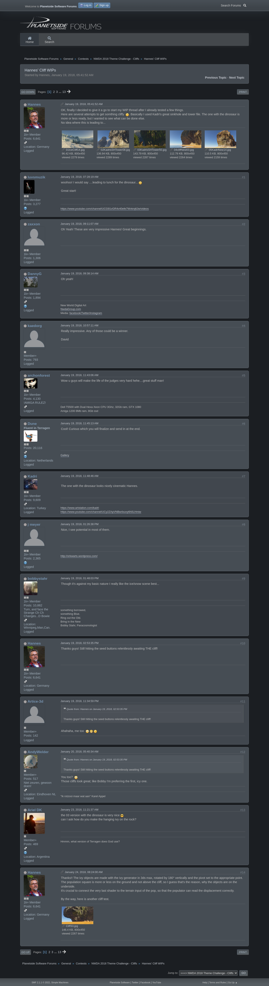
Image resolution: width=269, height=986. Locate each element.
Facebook (145, 982)
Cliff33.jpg (70, 927)
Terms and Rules (217, 982)
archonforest (39, 376)
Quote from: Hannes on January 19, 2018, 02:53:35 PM (97, 710)
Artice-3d (35, 702)
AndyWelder (38, 753)
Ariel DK (35, 811)
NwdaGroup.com (71, 310)
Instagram (96, 314)
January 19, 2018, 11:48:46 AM (79, 477)
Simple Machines (59, 982)
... (60, 93)
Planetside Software (120, 982)
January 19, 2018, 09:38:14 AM (79, 274)
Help (205, 982)
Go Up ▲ (232, 982)
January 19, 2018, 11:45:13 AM (79, 424)
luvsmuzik (36, 178)
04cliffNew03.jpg (182, 150)
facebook (74, 314)
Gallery (65, 456)
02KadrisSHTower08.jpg (113, 150)
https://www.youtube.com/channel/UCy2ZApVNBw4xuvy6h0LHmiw (101, 512)
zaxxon (34, 225)
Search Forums (233, 5)
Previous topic (216, 78)
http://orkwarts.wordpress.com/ (79, 557)
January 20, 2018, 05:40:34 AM (79, 752)
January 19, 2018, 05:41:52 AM (84, 105)
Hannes (34, 105)
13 (64, 93)
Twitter (85, 314)
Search (49, 40)
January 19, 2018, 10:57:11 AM (79, 326)
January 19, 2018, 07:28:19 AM (79, 177)
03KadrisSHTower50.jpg (150, 150)
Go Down (27, 93)
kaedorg (35, 327)
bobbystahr (37, 579)
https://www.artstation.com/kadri (80, 508)
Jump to (172, 974)
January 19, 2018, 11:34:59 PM (80, 702)
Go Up (25, 953)
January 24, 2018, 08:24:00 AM (84, 873)
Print (243, 93)
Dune (32, 425)
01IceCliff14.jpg (73, 150)
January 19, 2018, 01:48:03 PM (80, 579)
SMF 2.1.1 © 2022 (41, 982)
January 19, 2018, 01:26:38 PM (80, 525)
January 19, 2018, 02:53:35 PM (80, 644)
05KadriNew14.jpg (218, 150)
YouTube (156, 982)
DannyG (35, 275)
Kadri (32, 477)
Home (30, 40)
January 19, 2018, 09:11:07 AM (79, 224)
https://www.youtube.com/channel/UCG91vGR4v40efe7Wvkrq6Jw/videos (105, 209)
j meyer (34, 525)
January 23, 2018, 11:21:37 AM (79, 810)
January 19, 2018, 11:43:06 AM (79, 376)
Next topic (237, 78)
